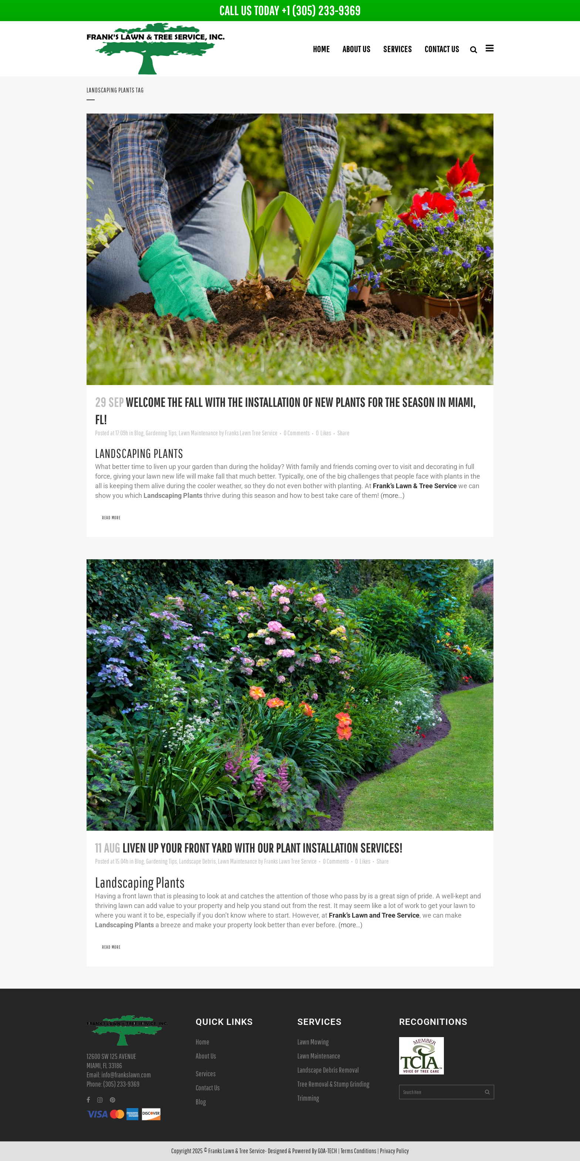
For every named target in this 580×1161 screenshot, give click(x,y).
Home (202, 1041)
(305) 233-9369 (121, 1084)
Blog (139, 433)
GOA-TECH (327, 1151)
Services (206, 1073)
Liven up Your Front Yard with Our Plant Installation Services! (262, 848)
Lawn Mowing (312, 1041)
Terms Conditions (358, 1151)
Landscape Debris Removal (328, 1070)
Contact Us (208, 1087)
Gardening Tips (161, 433)
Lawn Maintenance (198, 433)
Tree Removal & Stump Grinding (333, 1084)
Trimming (308, 1098)
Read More (111, 517)
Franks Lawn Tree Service (251, 433)
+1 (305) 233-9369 (321, 10)
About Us (206, 1056)
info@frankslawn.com (126, 1074)
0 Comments (297, 433)
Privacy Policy (394, 1151)
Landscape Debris (197, 861)
